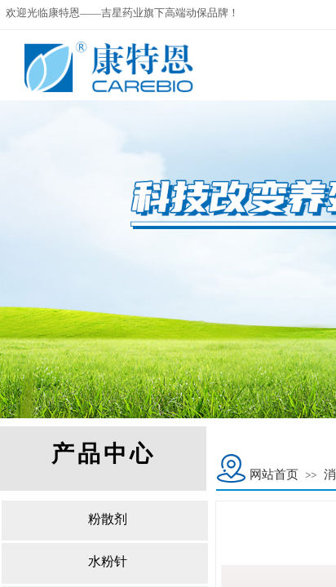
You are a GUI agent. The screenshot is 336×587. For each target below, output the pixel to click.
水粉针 (107, 561)
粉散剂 (107, 519)
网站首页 (274, 474)
